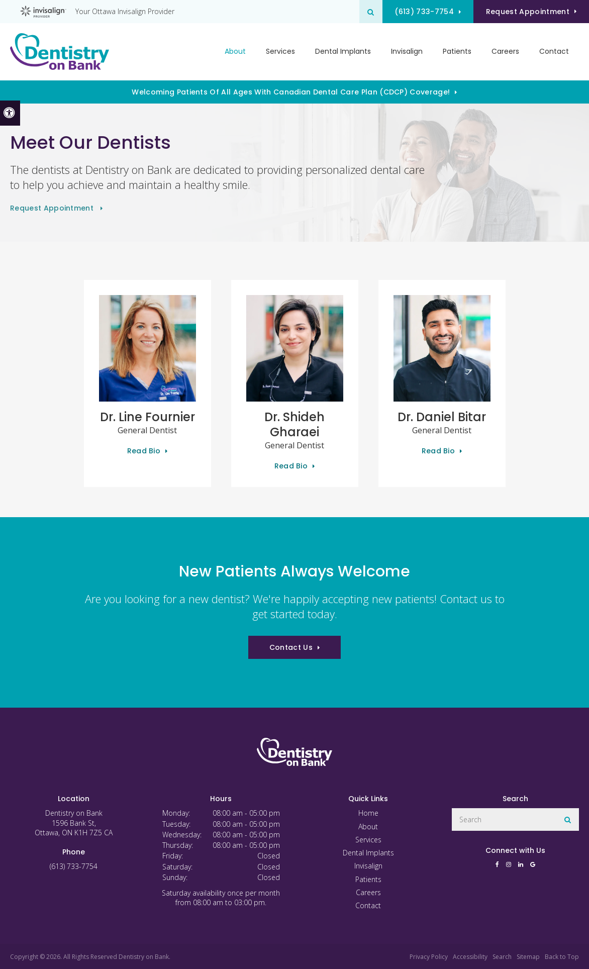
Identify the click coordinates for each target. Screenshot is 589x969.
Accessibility (470, 956)
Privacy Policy (429, 956)
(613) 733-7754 (420, 12)
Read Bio (144, 451)
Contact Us (291, 647)
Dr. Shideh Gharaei (294, 424)
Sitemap (528, 956)
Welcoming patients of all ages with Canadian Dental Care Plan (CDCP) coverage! (291, 92)
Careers (505, 52)
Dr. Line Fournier (147, 417)
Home (368, 813)
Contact (554, 52)
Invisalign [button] (407, 52)
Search (502, 956)
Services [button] (280, 52)
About (368, 826)
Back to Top (562, 956)
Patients (457, 52)
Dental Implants (343, 52)
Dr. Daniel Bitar (442, 417)
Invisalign (368, 865)
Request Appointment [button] (526, 12)
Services (368, 839)
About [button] (235, 52)
